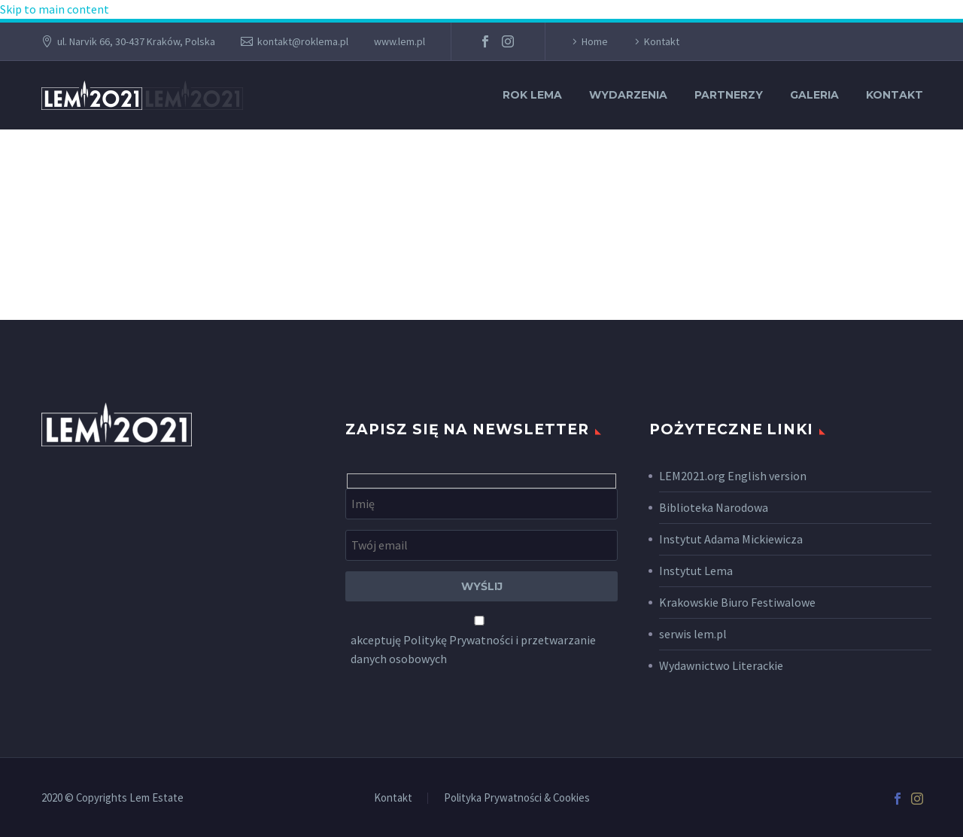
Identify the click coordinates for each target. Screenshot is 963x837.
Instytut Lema (696, 570)
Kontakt (661, 41)
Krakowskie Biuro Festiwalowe (737, 602)
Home (595, 41)
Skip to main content (54, 9)
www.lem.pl (399, 41)
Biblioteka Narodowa (713, 507)
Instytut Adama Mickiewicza (731, 538)
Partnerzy (728, 95)
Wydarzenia (628, 95)
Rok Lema (532, 95)
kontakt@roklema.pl (302, 41)
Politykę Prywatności (458, 639)
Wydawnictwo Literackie (721, 665)
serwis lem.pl (693, 633)
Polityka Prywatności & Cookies (517, 798)
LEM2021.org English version (733, 475)
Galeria (814, 95)
